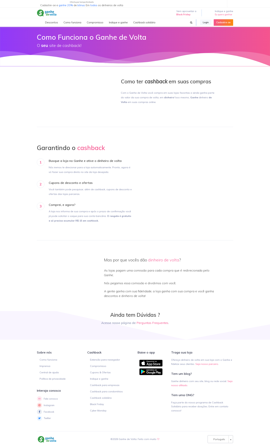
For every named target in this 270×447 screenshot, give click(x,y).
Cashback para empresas (105, 385)
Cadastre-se (223, 22)
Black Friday (97, 404)
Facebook (45, 411)
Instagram (45, 405)
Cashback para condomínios (106, 391)
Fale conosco (47, 398)
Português (218, 439)
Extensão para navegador (105, 359)
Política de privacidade (53, 378)
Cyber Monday (98, 410)
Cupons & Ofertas (100, 372)
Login (206, 22)
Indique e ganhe (99, 378)
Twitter (44, 418)
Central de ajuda (49, 372)
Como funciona (48, 359)
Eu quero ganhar (223, 14)
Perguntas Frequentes (152, 323)
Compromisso (98, 366)
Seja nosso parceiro (206, 364)
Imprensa (45, 366)
